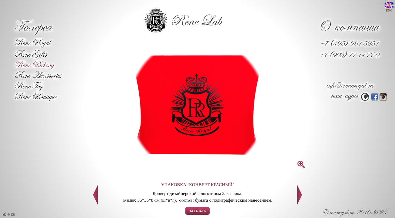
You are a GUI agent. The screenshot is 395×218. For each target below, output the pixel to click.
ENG (389, 7)
